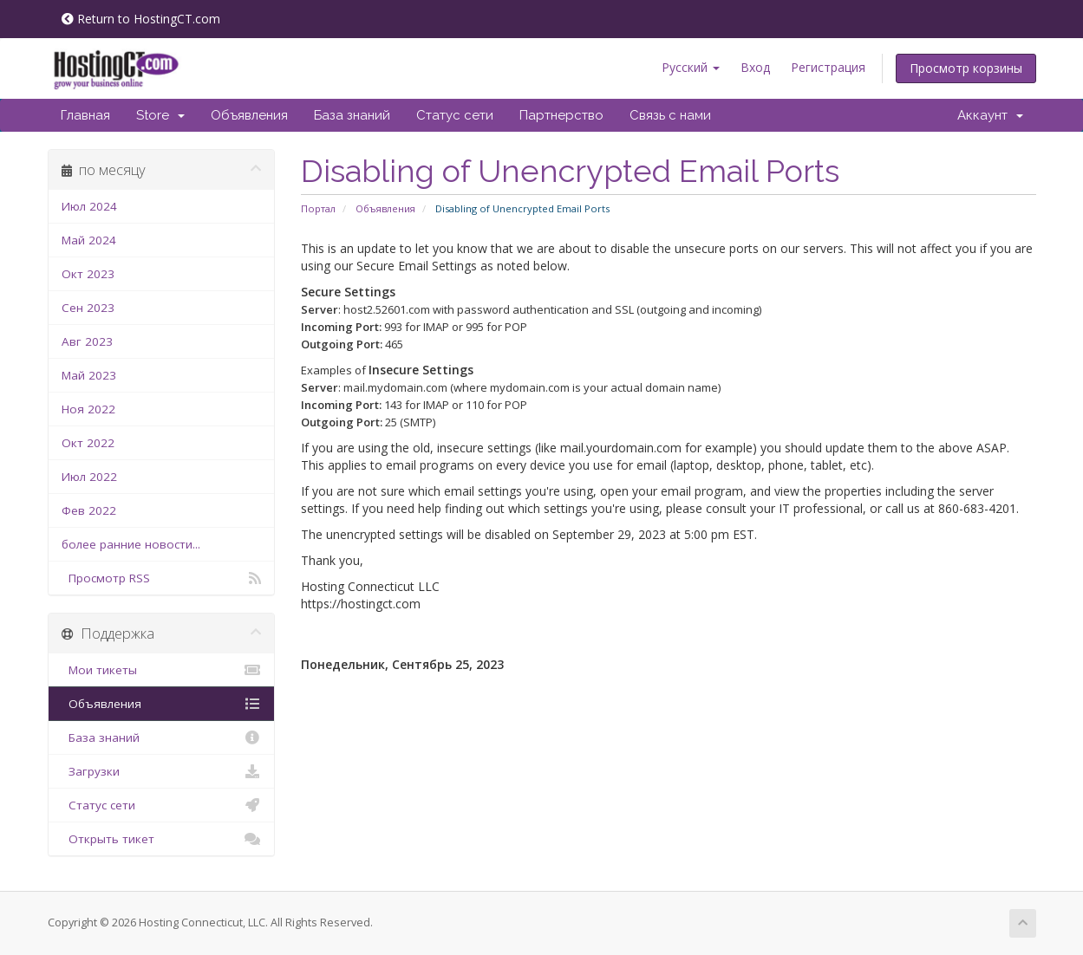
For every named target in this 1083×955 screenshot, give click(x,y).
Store (160, 115)
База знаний (352, 115)
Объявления (249, 115)
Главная (85, 115)
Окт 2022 (88, 443)
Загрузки (162, 771)
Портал (318, 208)
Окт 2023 (88, 274)
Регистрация (828, 67)
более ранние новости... (131, 544)
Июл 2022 (89, 476)
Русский (691, 67)
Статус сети (454, 115)
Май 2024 (89, 240)
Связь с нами (670, 115)
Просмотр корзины (966, 68)
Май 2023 (89, 375)
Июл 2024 (89, 206)
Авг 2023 (87, 341)
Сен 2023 (88, 307)
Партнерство (561, 115)
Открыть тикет (162, 838)
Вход (755, 67)
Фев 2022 (89, 510)
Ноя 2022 (88, 409)
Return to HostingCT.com (141, 18)
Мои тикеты (162, 669)
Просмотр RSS (162, 578)
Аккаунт (990, 115)
